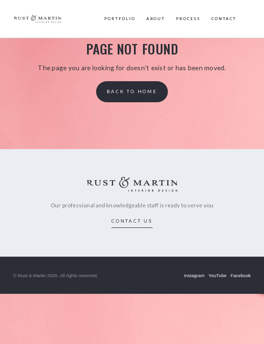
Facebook (241, 275)
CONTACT (223, 18)
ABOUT (155, 18)
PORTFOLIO (119, 18)
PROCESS (188, 18)
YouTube (218, 275)
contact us (132, 221)
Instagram (194, 275)
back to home (132, 91)
